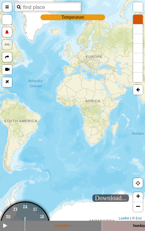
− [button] (138, 207)
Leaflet (124, 218)
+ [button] (138, 197)
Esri (139, 218)
